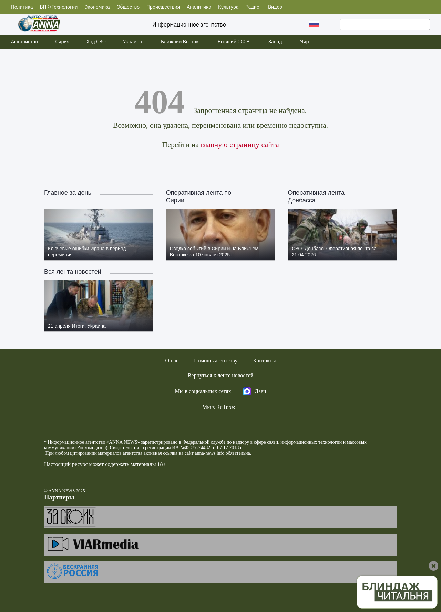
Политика (22, 7)
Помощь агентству (215, 360)
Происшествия (163, 7)
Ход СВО (96, 42)
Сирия (62, 42)
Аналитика (199, 7)
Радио (252, 7)
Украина (132, 42)
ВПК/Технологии (59, 7)
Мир (304, 42)
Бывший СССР (233, 42)
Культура (228, 7)
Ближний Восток (180, 42)
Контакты (264, 360)
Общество (128, 7)
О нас (171, 360)
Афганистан (24, 42)
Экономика (97, 7)
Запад (275, 42)
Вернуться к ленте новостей (221, 375)
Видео (275, 7)
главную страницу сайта (240, 144)
